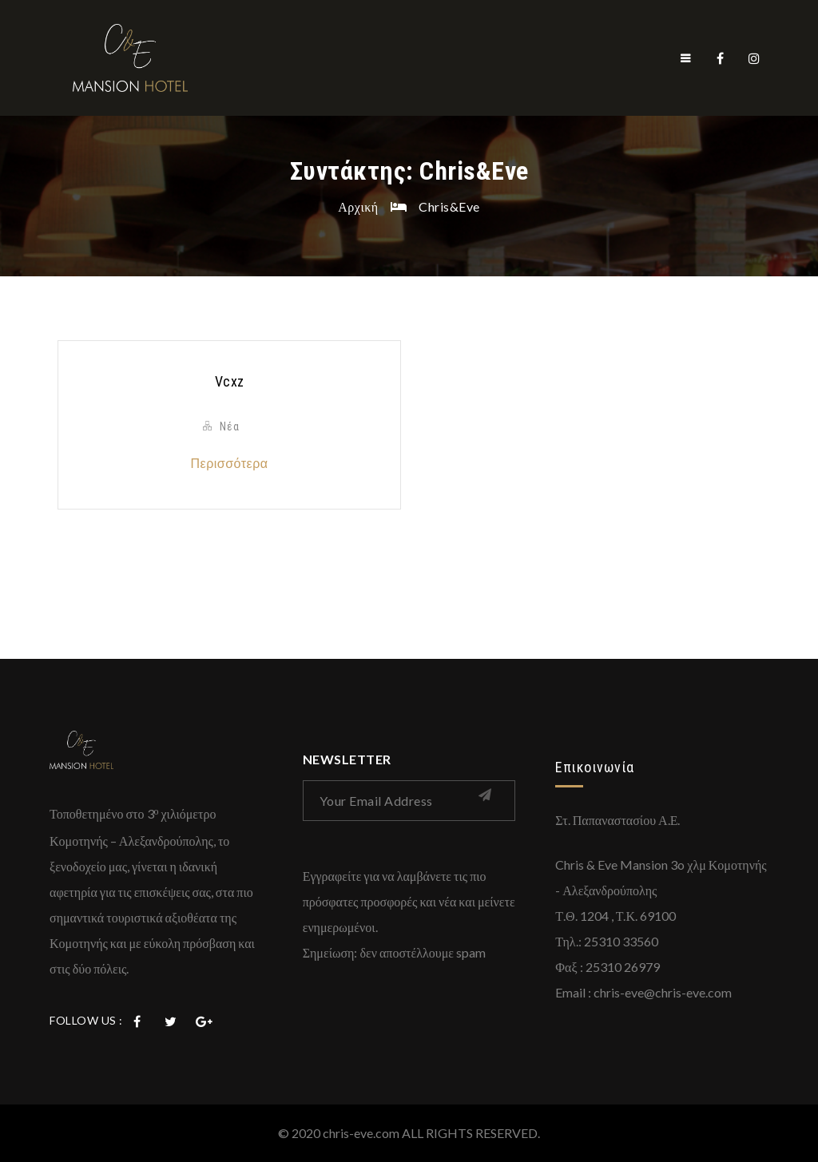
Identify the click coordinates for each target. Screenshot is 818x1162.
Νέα (230, 426)
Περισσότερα (229, 462)
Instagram (754, 58)
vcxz (229, 381)
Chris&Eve (449, 206)
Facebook (720, 58)
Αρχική (358, 206)
